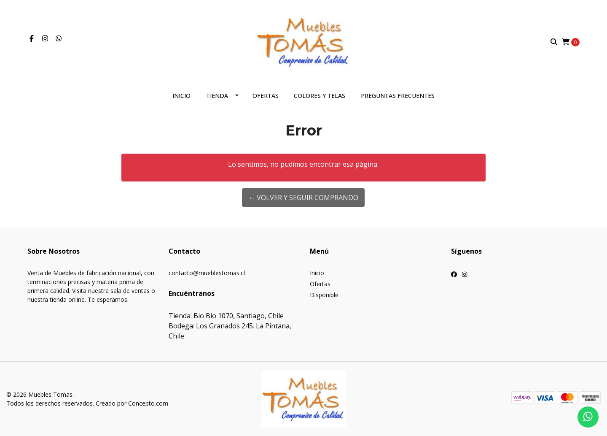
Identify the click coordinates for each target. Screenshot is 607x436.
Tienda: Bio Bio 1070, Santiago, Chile (226, 315)
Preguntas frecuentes (398, 96)
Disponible (324, 295)
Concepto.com (148, 403)
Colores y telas (319, 96)
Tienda (217, 96)
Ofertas (265, 96)
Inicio (181, 96)
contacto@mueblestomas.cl (207, 273)
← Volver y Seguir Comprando (303, 197)
